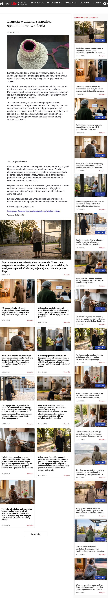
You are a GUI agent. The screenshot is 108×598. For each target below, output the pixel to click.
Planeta (8, 3)
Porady (97, 3)
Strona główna (22, 4)
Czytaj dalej (35, 534)
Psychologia (54, 3)
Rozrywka (70, 3)
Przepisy (84, 3)
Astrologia (37, 3)
